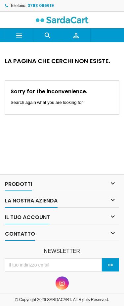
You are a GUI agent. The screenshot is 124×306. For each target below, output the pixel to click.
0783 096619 (40, 5)
